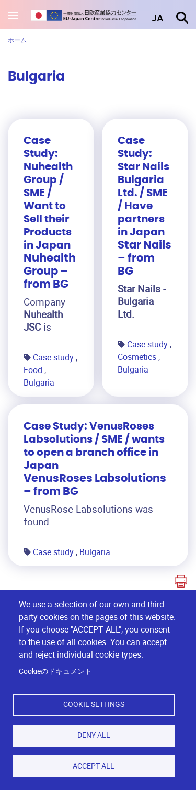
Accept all (93, 766)
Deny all (93, 735)
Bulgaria (39, 382)
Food (34, 370)
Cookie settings (93, 704)
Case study (54, 357)
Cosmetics (138, 357)
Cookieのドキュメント (55, 671)
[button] (150, 18)
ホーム (17, 40)
